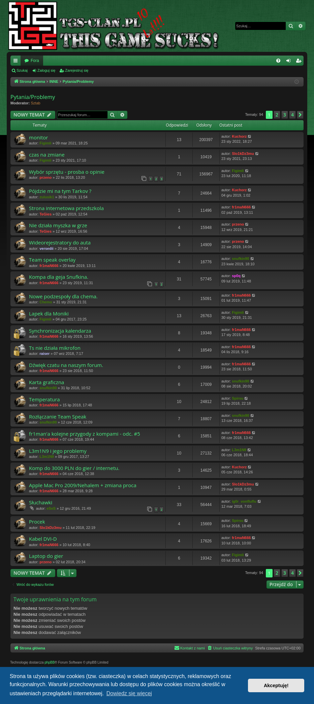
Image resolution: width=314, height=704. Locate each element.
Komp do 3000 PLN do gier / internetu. (74, 468)
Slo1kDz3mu (243, 154)
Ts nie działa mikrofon (55, 347)
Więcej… (17, 62)
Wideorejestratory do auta (60, 242)
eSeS (51, 508)
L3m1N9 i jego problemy (58, 450)
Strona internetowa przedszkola (66, 208)
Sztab (35, 103)
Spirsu (237, 398)
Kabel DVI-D (43, 538)
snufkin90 (240, 259)
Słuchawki (40, 502)
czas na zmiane (47, 154)
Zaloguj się (46, 70)
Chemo (45, 302)
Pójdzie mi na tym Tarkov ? (60, 191)
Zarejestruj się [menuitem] (300, 62)
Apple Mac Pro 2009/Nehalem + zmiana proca (82, 485)
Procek (37, 521)
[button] (300, 115)
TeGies (45, 214)
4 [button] (292, 114)
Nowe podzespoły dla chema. (63, 296)
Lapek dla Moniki (49, 313)
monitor (38, 137)
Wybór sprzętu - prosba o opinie (66, 171)
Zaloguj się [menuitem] (289, 62)
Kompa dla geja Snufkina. (58, 276)
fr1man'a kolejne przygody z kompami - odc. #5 (84, 433)
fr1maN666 (241, 207)
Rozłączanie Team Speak (57, 416)
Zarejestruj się (76, 70)
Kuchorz (239, 136)
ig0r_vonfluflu (244, 501)
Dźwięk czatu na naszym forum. (66, 365)
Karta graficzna (46, 382)
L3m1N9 (46, 457)
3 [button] (284, 114)
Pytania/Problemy (32, 97)
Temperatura (44, 399)
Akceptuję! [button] (276, 685)
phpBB (49, 662)
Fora (35, 60)
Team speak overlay (52, 259)
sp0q (236, 276)
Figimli (45, 143)
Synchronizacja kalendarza (60, 330)
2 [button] (277, 114)
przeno (45, 177)
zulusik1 (46, 197)
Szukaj (22, 70)
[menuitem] (278, 61)
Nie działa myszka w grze (58, 225)
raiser (44, 353)
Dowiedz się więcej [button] (129, 693)
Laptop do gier (46, 555)
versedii (46, 248)
